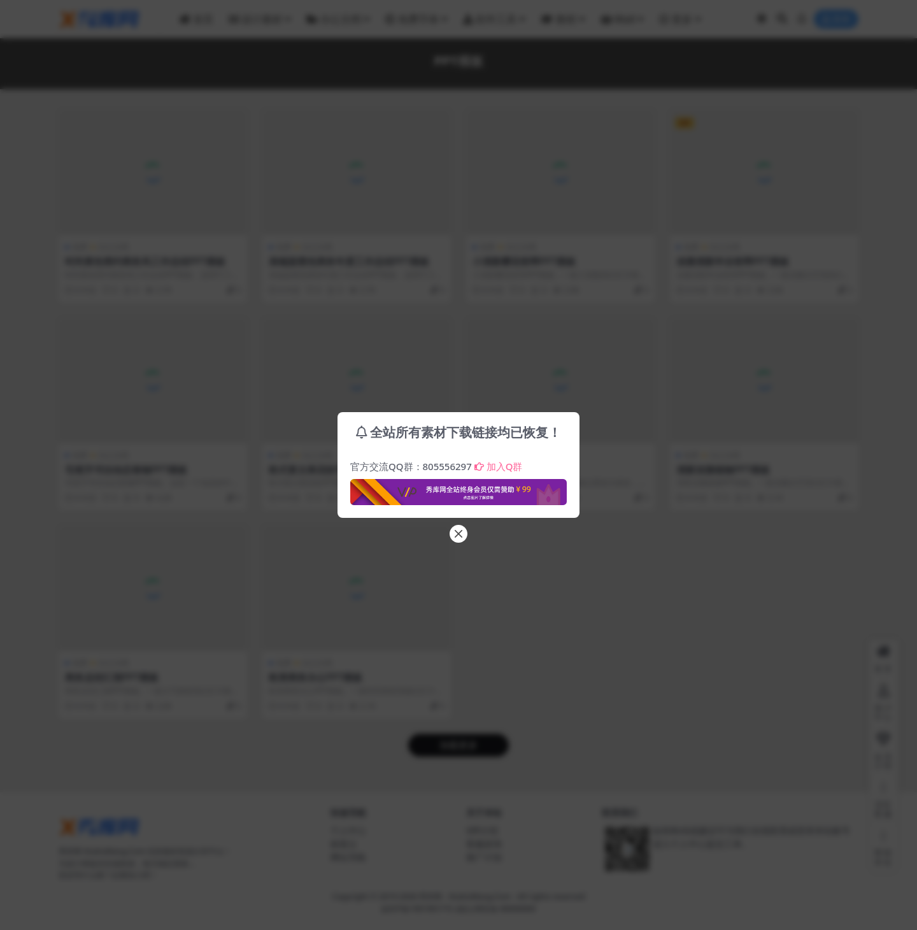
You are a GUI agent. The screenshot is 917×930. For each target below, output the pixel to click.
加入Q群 (498, 466)
